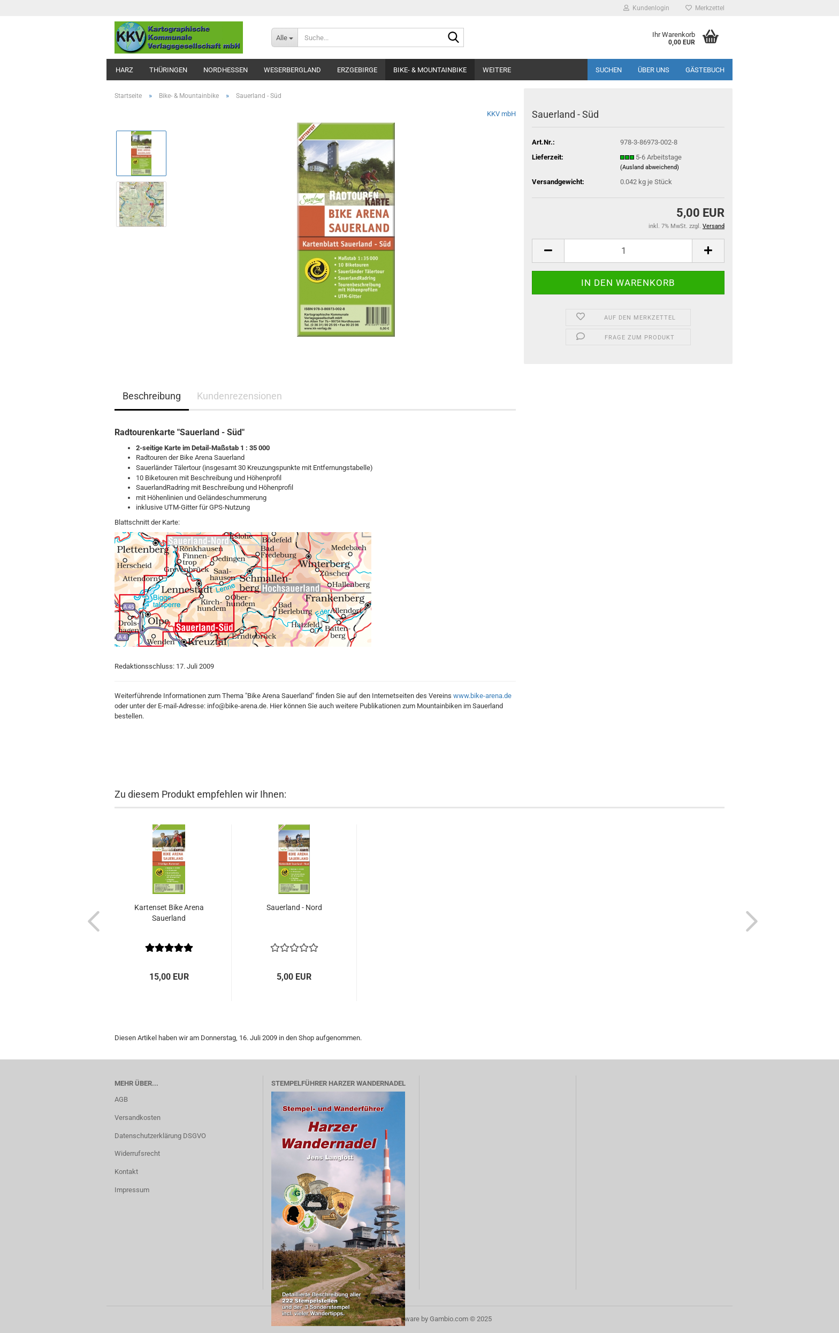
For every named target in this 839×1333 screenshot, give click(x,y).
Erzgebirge (357, 70)
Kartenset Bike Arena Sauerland (169, 912)
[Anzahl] (628, 251)
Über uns (653, 70)
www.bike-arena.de (482, 696)
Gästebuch (704, 70)
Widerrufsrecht (137, 1153)
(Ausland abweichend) (649, 167)
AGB (121, 1099)
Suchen (609, 70)
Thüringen (168, 70)
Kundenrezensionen (239, 396)
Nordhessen (225, 70)
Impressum (132, 1190)
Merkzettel (704, 8)
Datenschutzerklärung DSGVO (160, 1136)
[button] (548, 251)
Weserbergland (292, 70)
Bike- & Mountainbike (430, 70)
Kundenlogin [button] (646, 8)
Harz (124, 70)
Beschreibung (152, 396)
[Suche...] (284, 37)
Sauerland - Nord (294, 907)
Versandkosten (138, 1118)
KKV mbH (501, 114)
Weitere (497, 70)
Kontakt (126, 1172)
